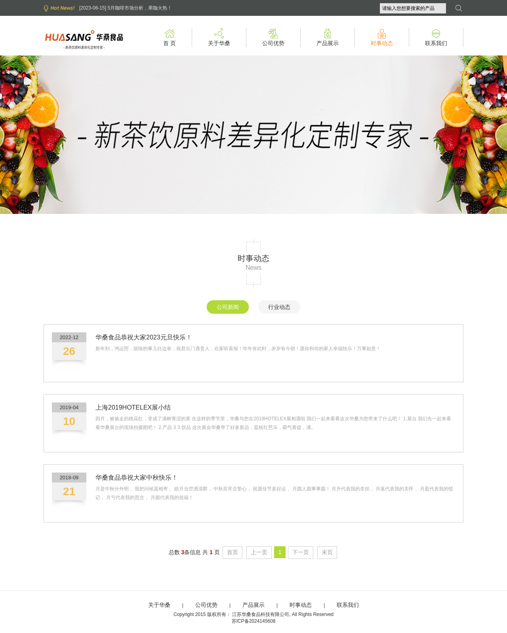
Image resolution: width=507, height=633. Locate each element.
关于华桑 (219, 40)
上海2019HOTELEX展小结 (133, 407)
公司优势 (273, 40)
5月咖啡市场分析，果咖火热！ (139, 8)
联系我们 (436, 40)
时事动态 (382, 40)
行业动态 (279, 307)
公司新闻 (228, 307)
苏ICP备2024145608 (254, 621)
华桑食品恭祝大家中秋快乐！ (136, 477)
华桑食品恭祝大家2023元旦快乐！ (143, 337)
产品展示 (327, 40)
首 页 (169, 40)
